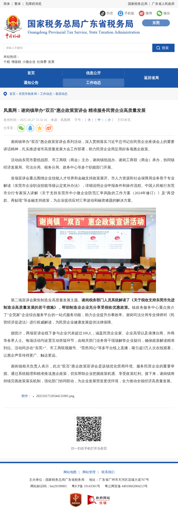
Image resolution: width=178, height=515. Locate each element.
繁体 (17, 4)
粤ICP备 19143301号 (86, 486)
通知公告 (31, 83)
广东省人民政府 (163, 4)
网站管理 (89, 472)
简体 (6, 4)
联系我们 (108, 472)
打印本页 (124, 120)
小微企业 (28, 62)
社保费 (42, 62)
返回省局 (151, 78)
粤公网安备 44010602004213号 (126, 486)
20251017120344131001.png (55, 396)
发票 (51, 62)
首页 (31, 73)
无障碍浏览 (33, 4)
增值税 (16, 62)
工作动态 (93, 83)
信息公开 (93, 73)
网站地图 (70, 472)
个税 (6, 62)
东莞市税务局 (28, 94)
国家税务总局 (137, 4)
